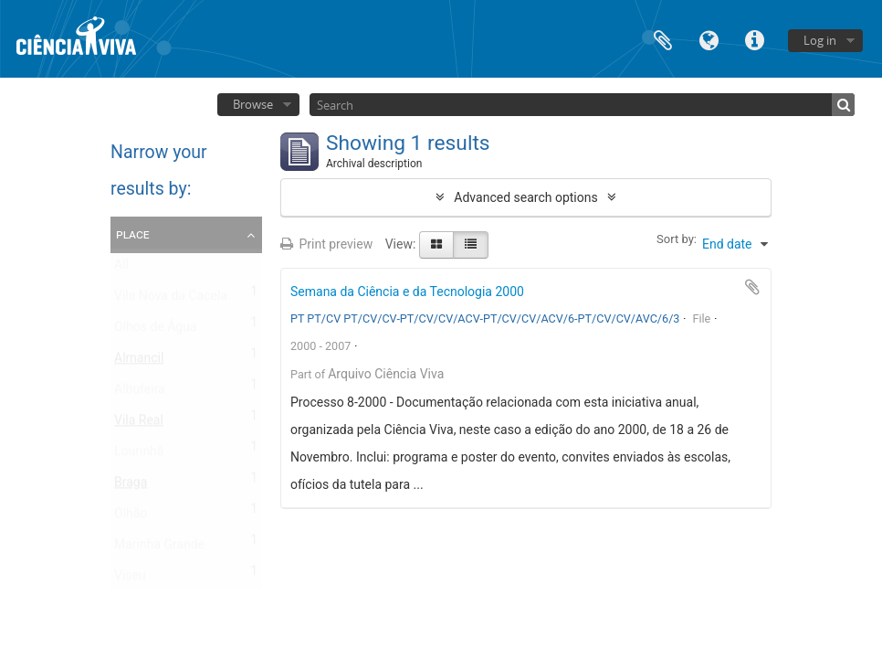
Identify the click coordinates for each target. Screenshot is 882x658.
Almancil (138, 362)
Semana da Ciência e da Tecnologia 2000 (407, 291)
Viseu (130, 579)
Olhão (130, 517)
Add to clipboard (752, 287)
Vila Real (138, 424)
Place (133, 234)
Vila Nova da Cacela (170, 299)
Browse (253, 104)
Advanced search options (525, 197)
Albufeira (139, 393)
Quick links (754, 39)
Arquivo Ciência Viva (386, 373)
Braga (130, 486)
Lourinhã (138, 455)
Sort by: (676, 239)
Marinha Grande (159, 548)
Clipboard (663, 39)
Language (708, 39)
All (121, 268)
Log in (819, 40)
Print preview (326, 244)
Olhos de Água (155, 331)
